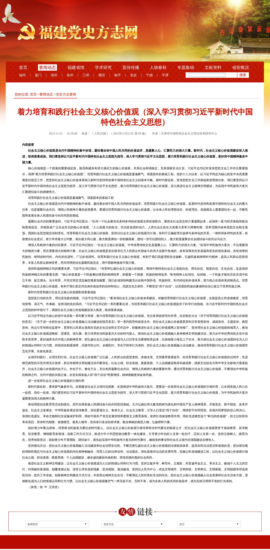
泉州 (70, 75)
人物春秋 (158, 67)
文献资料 (213, 67)
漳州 (54, 75)
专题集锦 (185, 67)
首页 (23, 67)
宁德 (149, 75)
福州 (22, 75)
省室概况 (240, 67)
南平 (117, 75)
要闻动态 (47, 67)
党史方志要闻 (66, 94)
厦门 (38, 75)
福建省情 (76, 67)
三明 (85, 75)
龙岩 (133, 75)
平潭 (165, 75)
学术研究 (103, 67)
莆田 (101, 75)
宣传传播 (130, 67)
